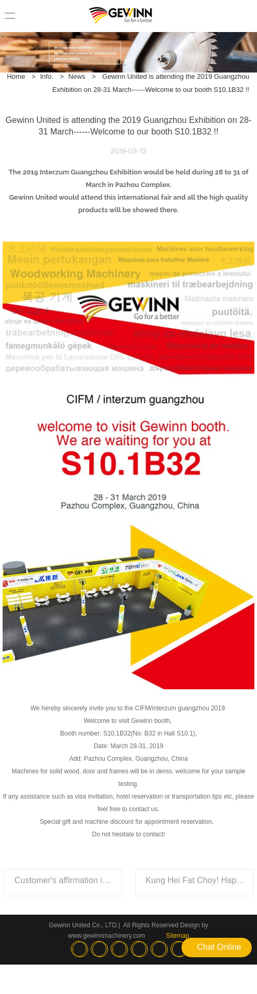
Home (16, 76)
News (76, 76)
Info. (46, 76)
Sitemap (177, 935)
